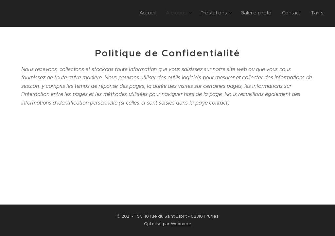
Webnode (181, 223)
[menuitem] (266, 13)
